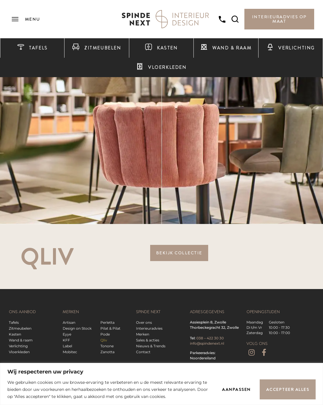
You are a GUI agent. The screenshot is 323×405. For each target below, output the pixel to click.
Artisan (69, 322)
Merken (142, 334)
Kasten (161, 48)
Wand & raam (225, 48)
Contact (143, 352)
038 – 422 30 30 (210, 338)
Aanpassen (236, 389)
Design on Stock (77, 328)
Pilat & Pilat (110, 328)
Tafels (32, 48)
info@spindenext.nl (207, 343)
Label (67, 346)
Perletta (107, 322)
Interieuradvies (149, 328)
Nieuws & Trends (150, 346)
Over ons (144, 322)
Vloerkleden (161, 67)
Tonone (107, 346)
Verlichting (290, 48)
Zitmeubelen (96, 48)
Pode (105, 334)
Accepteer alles (287, 389)
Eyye (67, 334)
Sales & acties (147, 340)
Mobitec (70, 352)
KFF (66, 340)
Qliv (103, 340)
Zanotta (107, 352)
